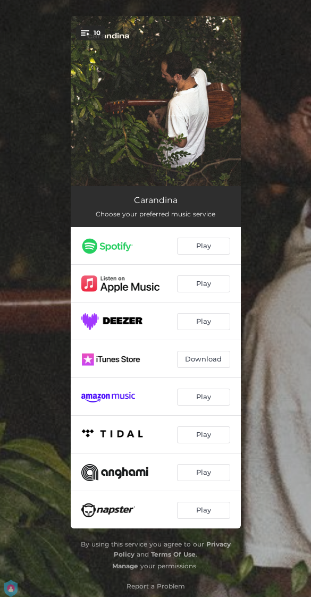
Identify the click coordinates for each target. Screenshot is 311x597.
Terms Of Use (173, 554)
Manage (125, 566)
